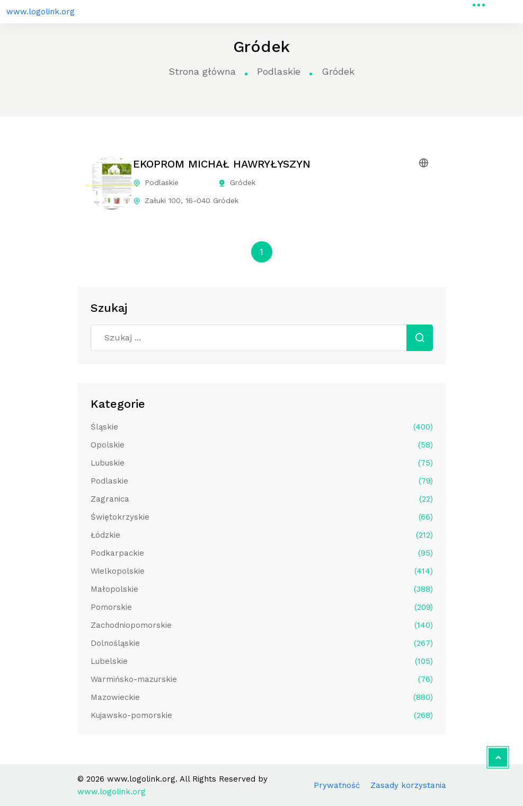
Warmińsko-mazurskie (262, 679)
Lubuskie (262, 463)
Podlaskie (278, 71)
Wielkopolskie (262, 571)
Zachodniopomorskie (262, 625)
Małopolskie (262, 589)
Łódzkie (262, 535)
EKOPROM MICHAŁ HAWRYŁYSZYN (222, 163)
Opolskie (262, 445)
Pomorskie (262, 607)
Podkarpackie (262, 553)
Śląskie (262, 426)
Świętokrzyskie (262, 517)
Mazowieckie (262, 697)
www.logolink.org (40, 11)
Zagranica (262, 499)
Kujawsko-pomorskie (262, 715)
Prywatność (337, 785)
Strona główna (202, 71)
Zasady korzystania (408, 785)
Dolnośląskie (262, 643)
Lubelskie (262, 661)
